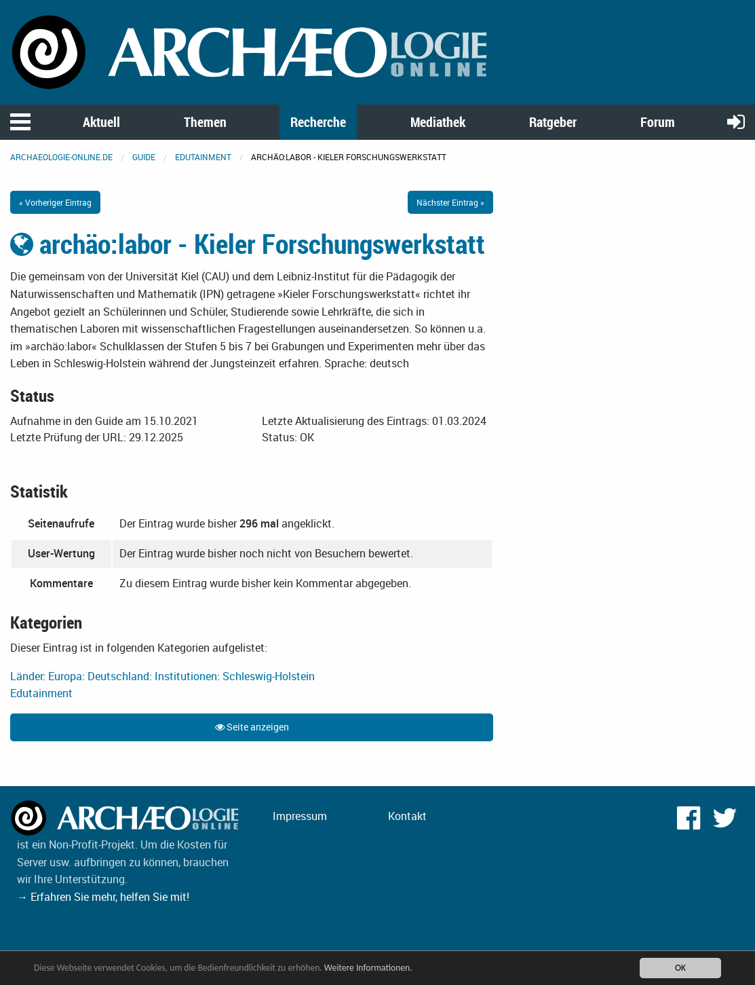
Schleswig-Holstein (268, 676)
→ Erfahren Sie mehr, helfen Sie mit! (103, 896)
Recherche (318, 122)
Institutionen (186, 676)
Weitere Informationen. (368, 967)
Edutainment (203, 156)
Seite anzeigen (252, 726)
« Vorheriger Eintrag (55, 202)
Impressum (300, 816)
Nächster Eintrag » (450, 202)
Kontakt (407, 816)
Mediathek (437, 122)
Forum (657, 122)
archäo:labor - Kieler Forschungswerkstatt (247, 243)
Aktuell (101, 122)
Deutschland (118, 676)
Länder (26, 676)
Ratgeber (553, 122)
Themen (205, 122)
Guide (143, 156)
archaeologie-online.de (61, 156)
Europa (65, 676)
